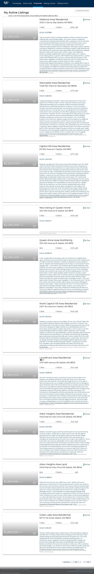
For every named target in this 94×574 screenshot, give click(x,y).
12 (84, 562)
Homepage (17, 3)
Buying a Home (49, 3)
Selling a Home (63, 3)
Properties (38, 3)
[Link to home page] (6, 3)
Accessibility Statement (74, 571)
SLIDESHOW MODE (82, 11)
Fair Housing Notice (87, 571)
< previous (66, 562)
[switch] (34, 37)
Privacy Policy (89, 569)
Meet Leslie (27, 3)
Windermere (26, 569)
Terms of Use (79, 569)
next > (88, 562)
